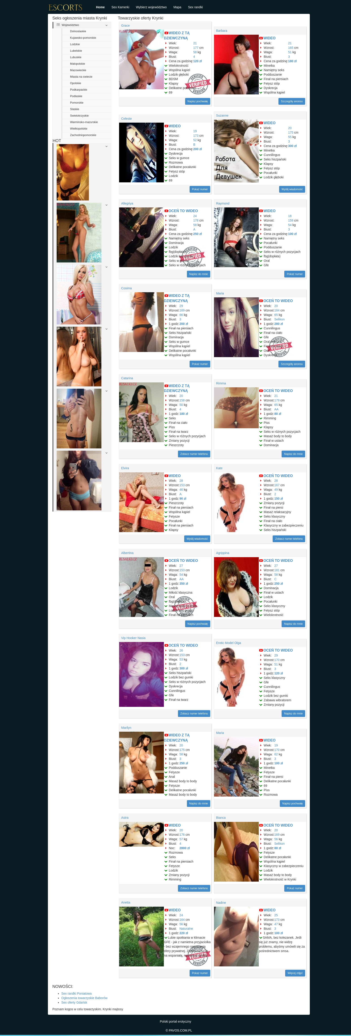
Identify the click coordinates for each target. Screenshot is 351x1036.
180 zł (292, 61)
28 (181, 480)
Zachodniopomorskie (83, 135)
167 (277, 485)
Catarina (127, 378)
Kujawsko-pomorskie (83, 37)
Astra (124, 817)
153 (182, 485)
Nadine (221, 902)
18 (290, 216)
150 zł (278, 498)
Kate (219, 468)
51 (290, 52)
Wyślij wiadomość (292, 189)
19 (195, 131)
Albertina (127, 553)
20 (290, 128)
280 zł (278, 324)
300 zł (292, 146)
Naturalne (186, 928)
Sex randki (195, 7)
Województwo (68, 25)
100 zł (292, 234)
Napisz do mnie (198, 274)
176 (182, 834)
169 (182, 310)
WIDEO (269, 38)
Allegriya (127, 203)
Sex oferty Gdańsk (74, 1002)
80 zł (277, 414)
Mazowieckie (78, 70)
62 (276, 754)
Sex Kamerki (120, 7)
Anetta (125, 902)
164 (182, 919)
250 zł (197, 234)
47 (276, 924)
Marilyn (126, 727)
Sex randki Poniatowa (76, 993)
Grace (125, 25)
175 (290, 132)
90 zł (183, 498)
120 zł (197, 61)
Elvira (125, 468)
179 (277, 400)
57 (181, 839)
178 (195, 220)
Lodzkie (75, 44)
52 (195, 140)
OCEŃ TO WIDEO (183, 211)
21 (195, 43)
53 (181, 659)
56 (276, 839)
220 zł (184, 933)
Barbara (221, 30)
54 (290, 225)
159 (290, 220)
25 (276, 915)
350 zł (184, 583)
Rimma (221, 383)
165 (290, 47)
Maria (220, 293)
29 (181, 306)
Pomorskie (76, 102)
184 (277, 310)
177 (195, 47)
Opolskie (75, 83)
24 (195, 216)
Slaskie (74, 109)
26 (181, 650)
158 (182, 400)
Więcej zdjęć (295, 973)
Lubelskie (76, 50)
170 (277, 660)
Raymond (222, 203)
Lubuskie (75, 57)
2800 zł (185, 848)
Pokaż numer (200, 189)
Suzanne (222, 115)
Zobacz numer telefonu (194, 454)
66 (181, 315)
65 (276, 315)
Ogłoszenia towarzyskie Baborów (84, 998)
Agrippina (222, 553)
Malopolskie (77, 63)
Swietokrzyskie (79, 115)
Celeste (126, 118)
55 (290, 137)
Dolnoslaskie (78, 31)
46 (181, 489)
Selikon (279, 319)
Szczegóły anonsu (292, 101)
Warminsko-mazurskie (84, 122)
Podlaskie (76, 96)
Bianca (221, 817)
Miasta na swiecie (81, 76)
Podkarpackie (78, 89)
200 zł (197, 149)
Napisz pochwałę (198, 101)
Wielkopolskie (78, 128)
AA (276, 409)
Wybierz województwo (151, 7)
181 (277, 570)
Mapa (177, 7)
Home (100, 7)
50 (181, 405)
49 (276, 489)
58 (195, 52)
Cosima (126, 288)
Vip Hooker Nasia (133, 638)
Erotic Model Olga (228, 643)
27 (181, 565)
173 (195, 135)
